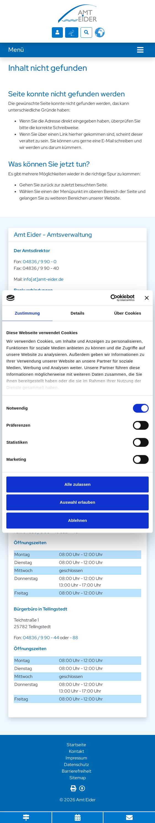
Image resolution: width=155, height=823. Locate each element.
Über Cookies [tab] (127, 313)
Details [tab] (77, 313)
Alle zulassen (77, 484)
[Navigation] (140, 50)
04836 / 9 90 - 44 (41, 638)
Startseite (76, 745)
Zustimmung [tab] (27, 313)
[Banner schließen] (147, 298)
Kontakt (76, 751)
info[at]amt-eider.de (43, 279)
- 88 (74, 638)
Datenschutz (76, 764)
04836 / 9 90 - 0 (40, 262)
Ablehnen (77, 520)
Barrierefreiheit (76, 771)
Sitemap (78, 778)
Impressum (76, 758)
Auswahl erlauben (77, 502)
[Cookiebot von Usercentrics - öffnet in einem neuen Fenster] (110, 297)
